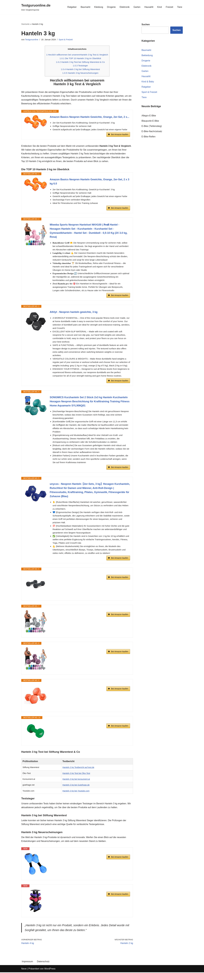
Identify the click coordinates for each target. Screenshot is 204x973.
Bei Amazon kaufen (119, 135)
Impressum (27, 962)
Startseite (25, 24)
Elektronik (124, 7)
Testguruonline (31, 39)
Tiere (179, 7)
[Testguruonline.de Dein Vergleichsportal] (35, 7)
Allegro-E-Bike (149, 116)
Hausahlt (148, 7)
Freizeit (169, 7)
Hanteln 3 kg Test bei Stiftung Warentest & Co (80, 62)
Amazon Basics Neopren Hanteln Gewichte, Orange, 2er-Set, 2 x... (89, 117)
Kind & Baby (148, 82)
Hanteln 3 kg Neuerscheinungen (80, 73)
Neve (23, 969)
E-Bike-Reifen (149, 137)
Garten (136, 7)
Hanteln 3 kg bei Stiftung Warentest (80, 69)
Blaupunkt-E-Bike (150, 121)
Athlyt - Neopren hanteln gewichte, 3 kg (73, 312)
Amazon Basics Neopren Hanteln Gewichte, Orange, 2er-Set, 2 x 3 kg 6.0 (89, 181)
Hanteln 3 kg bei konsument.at (76, 779)
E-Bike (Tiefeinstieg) (152, 126)
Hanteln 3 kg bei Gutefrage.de (76, 785)
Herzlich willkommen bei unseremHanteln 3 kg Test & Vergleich (77, 55)
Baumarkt (85, 7)
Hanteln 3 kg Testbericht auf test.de (78, 768)
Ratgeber (71, 7)
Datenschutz (43, 962)
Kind (159, 7)
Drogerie (111, 7)
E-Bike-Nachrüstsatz (152, 131)
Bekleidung (147, 55)
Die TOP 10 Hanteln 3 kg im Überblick (80, 58)
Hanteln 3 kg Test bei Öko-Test (76, 774)
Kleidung (98, 7)
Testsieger (80, 65)
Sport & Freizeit (66, 39)
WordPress (49, 969)
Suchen (176, 30)
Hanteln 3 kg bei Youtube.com (76, 791)
